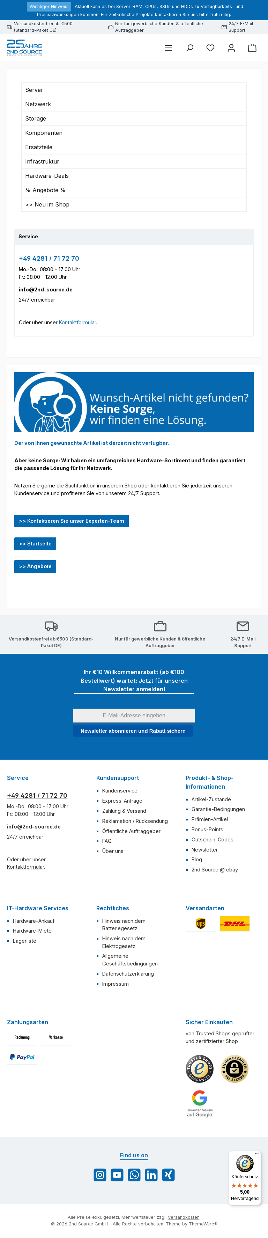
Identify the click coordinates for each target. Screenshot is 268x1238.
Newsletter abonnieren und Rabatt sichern (133, 731)
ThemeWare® (203, 1223)
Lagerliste (24, 941)
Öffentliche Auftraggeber (131, 831)
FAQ (107, 841)
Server (34, 89)
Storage (35, 118)
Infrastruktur (42, 161)
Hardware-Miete (32, 931)
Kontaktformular (77, 322)
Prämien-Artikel (210, 819)
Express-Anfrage (122, 801)
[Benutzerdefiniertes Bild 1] (200, 1069)
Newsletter (205, 850)
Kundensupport (117, 777)
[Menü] (168, 48)
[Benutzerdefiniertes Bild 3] (200, 1104)
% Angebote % (45, 190)
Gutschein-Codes (212, 839)
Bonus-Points (207, 829)
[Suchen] (189, 48)
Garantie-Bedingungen (218, 809)
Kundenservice (119, 791)
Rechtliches (112, 908)
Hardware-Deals (47, 175)
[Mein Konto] (231, 48)
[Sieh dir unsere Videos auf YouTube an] (117, 1175)
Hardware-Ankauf (33, 921)
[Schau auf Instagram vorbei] (100, 1175)
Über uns (113, 851)
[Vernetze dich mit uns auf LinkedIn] (151, 1175)
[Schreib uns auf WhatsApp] (134, 1175)
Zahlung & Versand (124, 811)
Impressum (115, 984)
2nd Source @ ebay (215, 870)
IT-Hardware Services (37, 908)
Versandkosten (184, 1217)
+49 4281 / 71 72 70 (49, 258)
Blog (197, 859)
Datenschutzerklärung (128, 974)
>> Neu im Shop (47, 204)
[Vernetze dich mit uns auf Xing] (168, 1175)
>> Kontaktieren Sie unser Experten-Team (71, 521)
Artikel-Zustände (211, 799)
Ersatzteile (38, 147)
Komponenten (43, 132)
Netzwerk (38, 104)
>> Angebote (35, 566)
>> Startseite (35, 543)
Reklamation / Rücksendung (135, 821)
